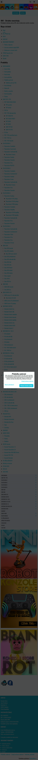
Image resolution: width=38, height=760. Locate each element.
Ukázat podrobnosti (9, 384)
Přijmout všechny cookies (26, 386)
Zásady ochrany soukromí (27, 381)
